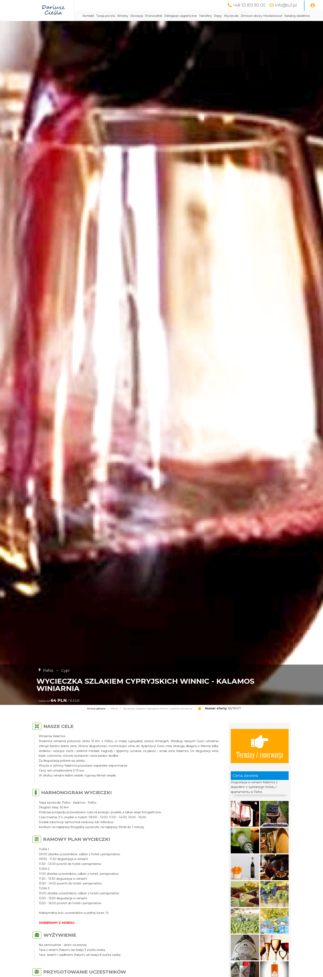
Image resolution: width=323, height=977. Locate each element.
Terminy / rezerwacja (259, 746)
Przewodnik (153, 16)
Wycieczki (231, 16)
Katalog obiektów (297, 16)
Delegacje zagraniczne (180, 16)
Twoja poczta (105, 16)
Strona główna (96, 708)
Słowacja (136, 16)
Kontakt (88, 16)
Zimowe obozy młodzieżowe (261, 16)
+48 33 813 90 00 (249, 5)
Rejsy (218, 16)
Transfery (205, 16)
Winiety (122, 16)
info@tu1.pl (286, 5)
